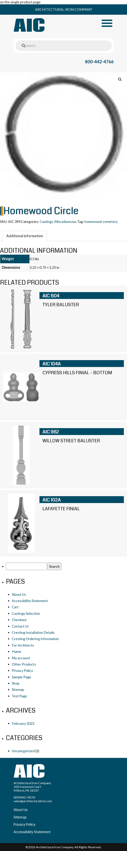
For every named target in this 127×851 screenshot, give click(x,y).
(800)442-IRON (24, 797)
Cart (15, 607)
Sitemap (18, 689)
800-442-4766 (99, 61)
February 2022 (23, 723)
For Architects (23, 645)
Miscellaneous (65, 221)
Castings (46, 221)
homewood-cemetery (101, 221)
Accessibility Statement (30, 601)
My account (21, 658)
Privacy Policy (22, 670)
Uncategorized (23, 751)
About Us (19, 594)
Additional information (24, 236)
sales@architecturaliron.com (33, 801)
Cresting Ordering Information (35, 639)
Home (16, 651)
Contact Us (20, 626)
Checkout (19, 620)
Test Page (19, 696)
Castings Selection (26, 613)
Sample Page (21, 677)
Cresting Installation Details (33, 632)
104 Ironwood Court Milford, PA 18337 (27, 788)
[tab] (25, 236)
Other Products (24, 664)
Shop (15, 683)
